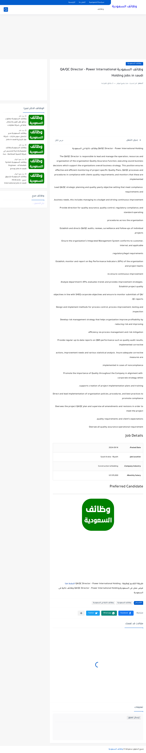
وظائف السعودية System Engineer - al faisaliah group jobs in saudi (15, 165)
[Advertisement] (73, 37)
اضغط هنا (70, 584)
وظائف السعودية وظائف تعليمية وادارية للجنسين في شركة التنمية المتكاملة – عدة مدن (14, 151)
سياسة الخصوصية (96, 2)
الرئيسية (71, 2)
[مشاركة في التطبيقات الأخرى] (81, 613)
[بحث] (6, 9)
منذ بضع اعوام (19, 159)
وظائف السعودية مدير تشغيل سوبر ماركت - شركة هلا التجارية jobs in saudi (15, 137)
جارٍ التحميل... (38, 203)
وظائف (100, 9)
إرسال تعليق (133, 718)
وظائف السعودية (124, 7)
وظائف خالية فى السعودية (103, 603)
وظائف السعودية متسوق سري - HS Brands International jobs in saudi (15, 180)
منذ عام (21, 116)
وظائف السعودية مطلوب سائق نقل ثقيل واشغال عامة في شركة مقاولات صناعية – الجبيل (15, 122)
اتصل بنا (82, 2)
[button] (126, 613)
